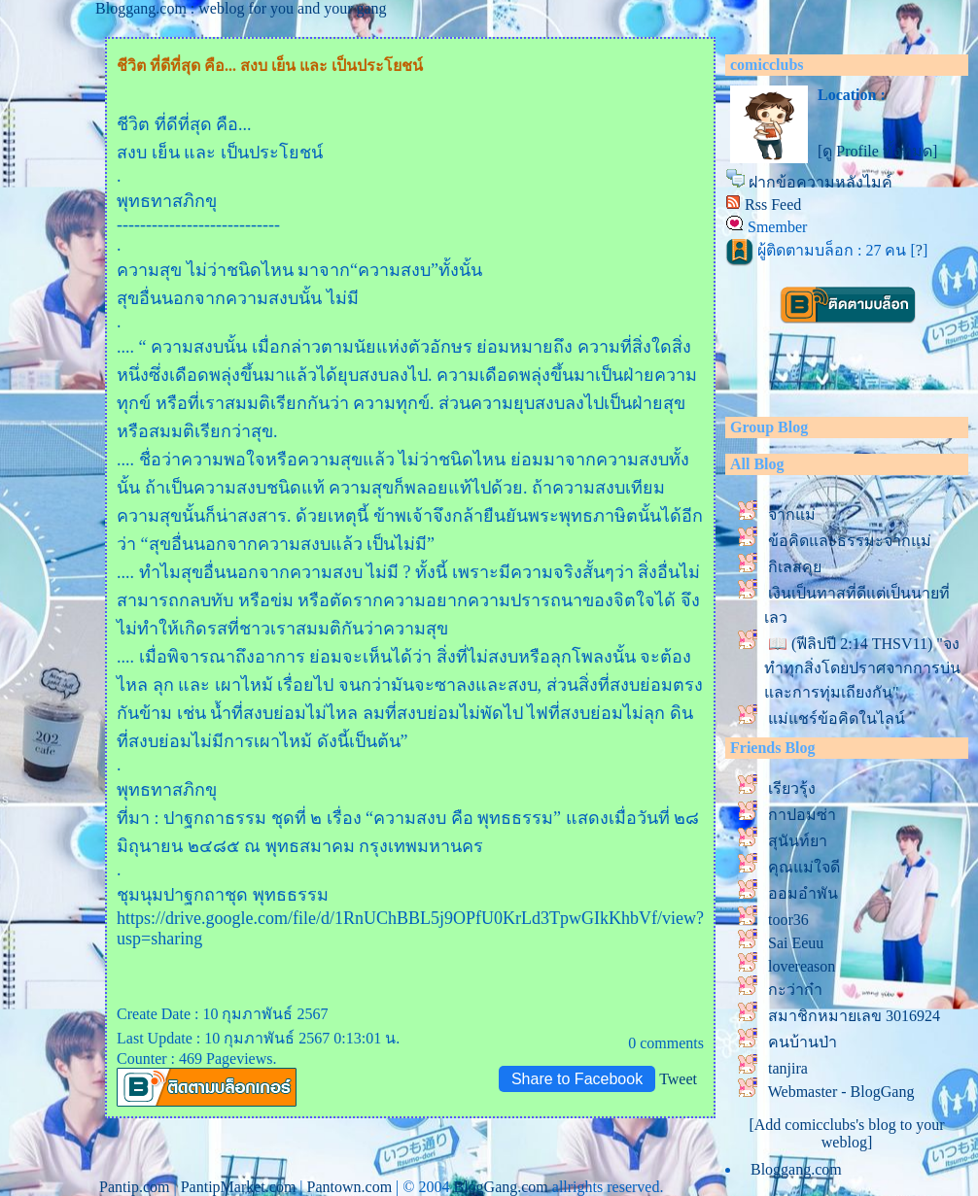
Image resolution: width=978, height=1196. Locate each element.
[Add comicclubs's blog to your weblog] (846, 1133)
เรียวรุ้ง (792, 788)
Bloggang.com (796, 1169)
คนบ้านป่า (802, 1042)
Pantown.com (350, 1187)
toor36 (788, 919)
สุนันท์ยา (797, 841)
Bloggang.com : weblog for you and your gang (241, 8)
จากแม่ (792, 514)
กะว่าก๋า (795, 989)
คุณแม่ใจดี (804, 867)
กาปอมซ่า (802, 814)
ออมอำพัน (803, 893)
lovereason (801, 966)
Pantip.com (134, 1187)
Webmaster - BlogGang (841, 1091)
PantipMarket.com (239, 1187)
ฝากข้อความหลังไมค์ (820, 182)
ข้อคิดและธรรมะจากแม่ (849, 540)
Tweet (678, 1079)
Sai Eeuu (795, 943)
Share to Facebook (577, 1079)
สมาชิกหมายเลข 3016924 (854, 1016)
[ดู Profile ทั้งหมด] (877, 151)
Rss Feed (773, 204)
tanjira (788, 1068)
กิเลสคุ (794, 567)
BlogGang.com (500, 1187)
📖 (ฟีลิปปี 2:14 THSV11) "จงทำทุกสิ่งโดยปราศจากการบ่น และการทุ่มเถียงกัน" (862, 668)
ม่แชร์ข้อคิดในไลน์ (836, 718)
